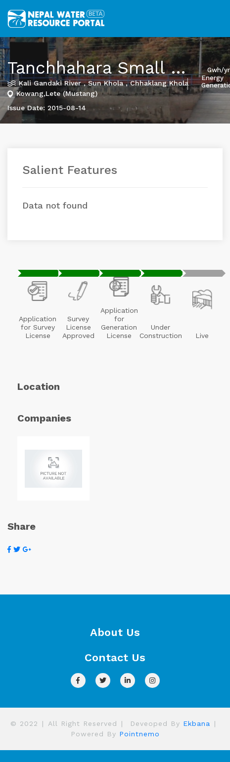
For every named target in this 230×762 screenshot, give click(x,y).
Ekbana (196, 723)
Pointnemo (139, 734)
